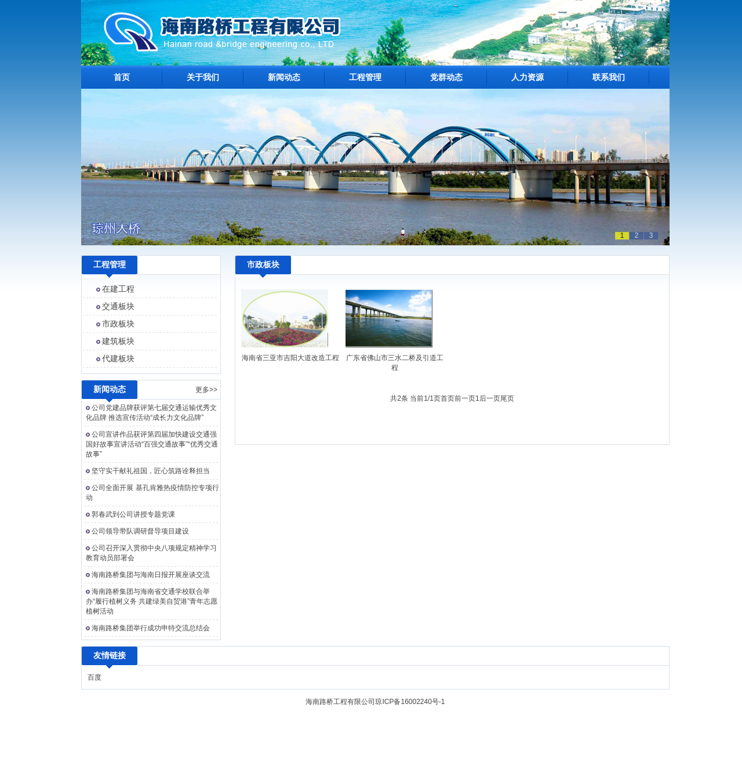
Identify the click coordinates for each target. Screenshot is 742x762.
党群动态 (446, 77)
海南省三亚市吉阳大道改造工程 (290, 358)
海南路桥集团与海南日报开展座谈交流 (151, 575)
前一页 (464, 398)
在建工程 (118, 288)
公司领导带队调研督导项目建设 (140, 531)
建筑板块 (118, 341)
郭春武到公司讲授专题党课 (133, 514)
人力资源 (527, 77)
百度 (94, 677)
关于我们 (203, 77)
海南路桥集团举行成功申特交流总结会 (151, 628)
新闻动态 (284, 77)
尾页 (507, 398)
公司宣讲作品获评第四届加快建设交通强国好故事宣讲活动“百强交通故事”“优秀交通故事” (152, 444)
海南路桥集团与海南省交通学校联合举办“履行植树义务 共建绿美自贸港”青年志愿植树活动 (151, 601)
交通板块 (118, 306)
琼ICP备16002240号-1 (410, 702)
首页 (122, 77)
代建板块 (118, 358)
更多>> (206, 390)
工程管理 (365, 77)
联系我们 (608, 77)
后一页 (489, 398)
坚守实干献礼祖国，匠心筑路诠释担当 (151, 471)
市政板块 (118, 323)
